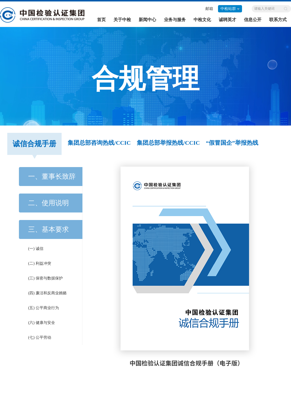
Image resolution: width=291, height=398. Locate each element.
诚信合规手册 (34, 144)
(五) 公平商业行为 (43, 308)
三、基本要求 (48, 229)
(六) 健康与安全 (41, 323)
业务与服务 (175, 19)
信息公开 (252, 19)
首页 (101, 19)
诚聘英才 (227, 19)
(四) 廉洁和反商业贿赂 (47, 293)
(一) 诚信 (35, 248)
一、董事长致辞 (52, 176)
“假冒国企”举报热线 (232, 143)
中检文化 (202, 19)
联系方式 (278, 19)
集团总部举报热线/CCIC (168, 143)
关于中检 (122, 19)
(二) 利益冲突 (39, 263)
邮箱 (209, 9)
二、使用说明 (48, 203)
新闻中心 (147, 19)
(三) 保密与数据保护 (45, 278)
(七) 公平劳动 (39, 337)
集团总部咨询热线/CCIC (99, 143)
